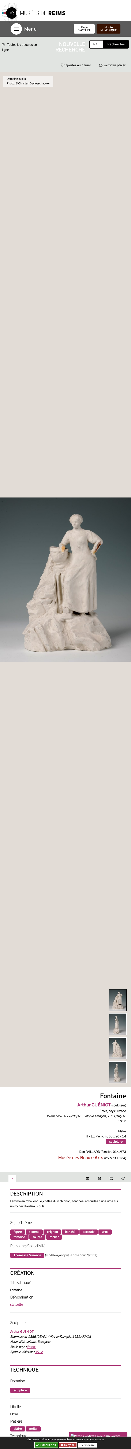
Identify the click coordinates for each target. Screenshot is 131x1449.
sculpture (116, 1142)
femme (34, 1232)
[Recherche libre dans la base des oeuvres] (96, 44)
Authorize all (46, 1445)
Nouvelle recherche (70, 47)
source (37, 1237)
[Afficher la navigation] (16, 29)
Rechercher (116, 44)
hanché (70, 1232)
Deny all (69, 1445)
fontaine (19, 1237)
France (31, 1347)
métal (33, 1429)
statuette (16, 1305)
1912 (39, 1352)
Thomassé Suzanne (27, 1255)
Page (84, 29)
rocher (54, 1237)
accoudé (88, 1232)
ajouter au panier (76, 65)
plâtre (18, 1429)
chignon (52, 1232)
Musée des (81, 1158)
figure (18, 1232)
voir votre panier (112, 65)
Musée (108, 29)
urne (105, 1232)
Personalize (88, 1445)
